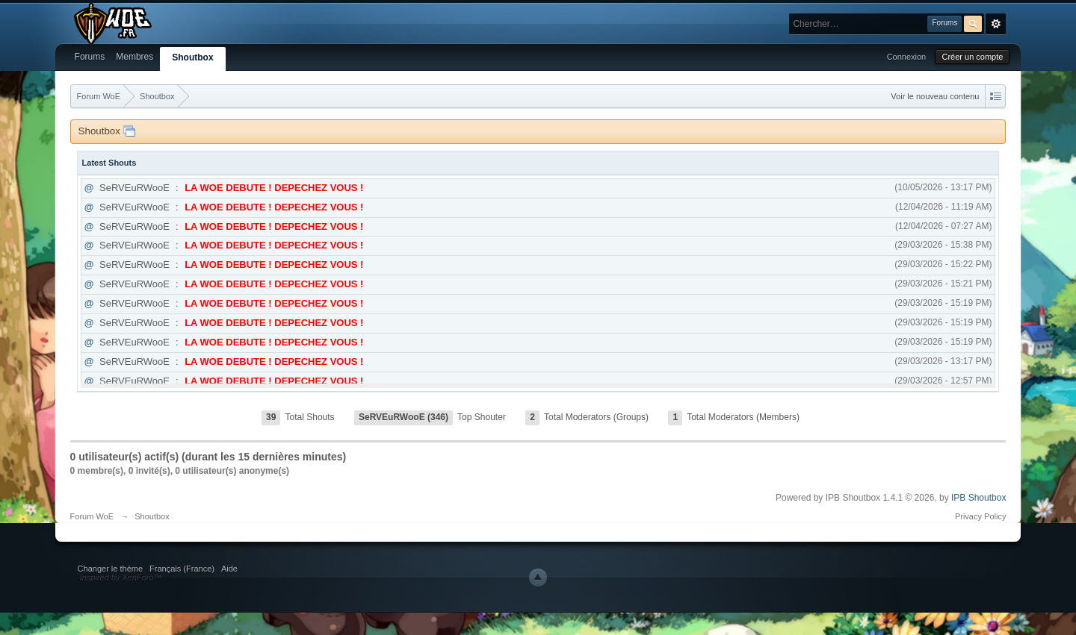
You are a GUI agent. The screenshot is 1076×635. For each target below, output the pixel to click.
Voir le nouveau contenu (935, 96)
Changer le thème (110, 568)
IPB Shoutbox (978, 497)
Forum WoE (92, 516)
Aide (229, 568)
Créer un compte (972, 56)
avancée (996, 23)
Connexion (907, 56)
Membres (134, 56)
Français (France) (181, 568)
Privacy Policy (980, 516)
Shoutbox (192, 57)
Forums (90, 56)
